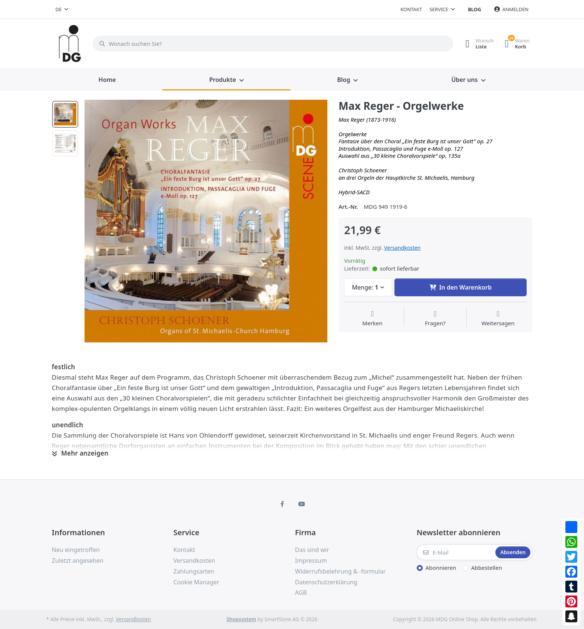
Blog (474, 9)
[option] (206, 221)
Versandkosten (402, 247)
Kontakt (411, 9)
